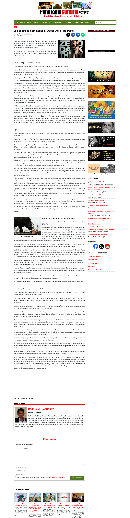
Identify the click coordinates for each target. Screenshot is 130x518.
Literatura (37, 22)
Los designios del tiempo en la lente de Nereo (101, 229)
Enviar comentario (77, 478)
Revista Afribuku (92, 263)
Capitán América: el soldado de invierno (63, 504)
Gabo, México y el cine (94, 224)
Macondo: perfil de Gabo (95, 195)
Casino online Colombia (94, 270)
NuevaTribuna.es (93, 259)
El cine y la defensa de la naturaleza (98, 234)
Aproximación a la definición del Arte (98, 218)
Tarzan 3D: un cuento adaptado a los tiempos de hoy (49, 505)
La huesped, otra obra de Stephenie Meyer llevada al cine (77, 506)
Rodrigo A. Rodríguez (41, 409)
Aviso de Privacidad (58, 477)
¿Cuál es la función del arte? (96, 182)
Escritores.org (92, 266)
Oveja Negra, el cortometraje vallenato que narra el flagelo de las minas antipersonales (35, 508)
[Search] (105, 22)
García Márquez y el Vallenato (96, 200)
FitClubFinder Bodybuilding (95, 256)
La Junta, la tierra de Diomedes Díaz (98, 205)
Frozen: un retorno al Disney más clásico (21, 504)
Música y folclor (25, 22)
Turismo (68, 22)
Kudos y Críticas (34, 412)
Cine (16, 22)
